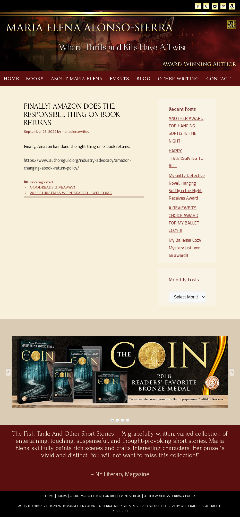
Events (119, 78)
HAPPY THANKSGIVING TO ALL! (186, 158)
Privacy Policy (183, 495)
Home (11, 78)
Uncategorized (41, 181)
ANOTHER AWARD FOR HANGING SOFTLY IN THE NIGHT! (186, 129)
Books (35, 78)
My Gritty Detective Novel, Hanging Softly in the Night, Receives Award (187, 186)
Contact (218, 78)
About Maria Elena (76, 78)
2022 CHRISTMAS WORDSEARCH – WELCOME (71, 193)
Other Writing (178, 78)
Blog (143, 78)
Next (230, 372)
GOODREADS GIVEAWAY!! (52, 187)
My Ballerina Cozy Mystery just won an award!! (185, 247)
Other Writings (157, 495)
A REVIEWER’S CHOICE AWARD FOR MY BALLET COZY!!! (184, 219)
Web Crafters (192, 506)
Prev (10, 372)
